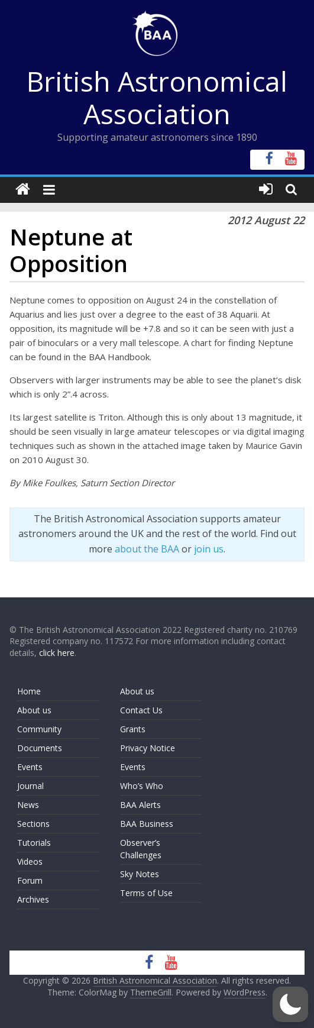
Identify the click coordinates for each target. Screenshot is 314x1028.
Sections (33, 823)
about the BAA (147, 548)
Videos (30, 861)
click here (57, 652)
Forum (30, 880)
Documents (39, 748)
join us (209, 548)
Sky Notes (139, 874)
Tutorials (34, 842)
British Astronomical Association (157, 97)
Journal (30, 785)
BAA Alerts (140, 804)
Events (30, 766)
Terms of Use (146, 892)
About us (34, 710)
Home (29, 691)
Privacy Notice (147, 748)
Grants (132, 729)
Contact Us (141, 710)
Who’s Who (141, 785)
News (28, 804)
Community (39, 729)
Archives (33, 899)
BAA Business (146, 823)
